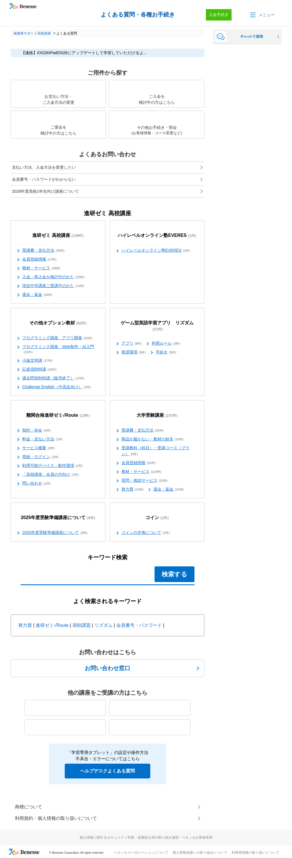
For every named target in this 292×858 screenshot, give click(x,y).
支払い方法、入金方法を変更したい (44, 167)
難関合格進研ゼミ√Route (58, 415)
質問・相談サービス (144, 480)
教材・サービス (41, 268)
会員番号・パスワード (139, 625)
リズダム (103, 625)
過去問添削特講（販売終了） (53, 378)
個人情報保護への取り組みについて (200, 853)
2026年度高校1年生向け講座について (45, 191)
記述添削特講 (39, 369)
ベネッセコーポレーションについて (140, 853)
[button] (262, 15)
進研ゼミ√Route (52, 625)
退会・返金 (37, 294)
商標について (28, 806)
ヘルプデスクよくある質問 (107, 770)
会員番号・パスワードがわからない (44, 179)
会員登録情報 (39, 259)
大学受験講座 (157, 415)
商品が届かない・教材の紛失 (152, 439)
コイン (157, 518)
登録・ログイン (40, 457)
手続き (166, 352)
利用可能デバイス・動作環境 (52, 465)
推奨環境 (133, 352)
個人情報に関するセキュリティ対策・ (146, 837)
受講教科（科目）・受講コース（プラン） (155, 451)
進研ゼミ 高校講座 (58, 235)
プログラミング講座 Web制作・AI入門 (58, 349)
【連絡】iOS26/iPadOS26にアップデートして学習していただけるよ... (84, 52)
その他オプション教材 (58, 323)
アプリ (131, 343)
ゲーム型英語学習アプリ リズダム (157, 326)
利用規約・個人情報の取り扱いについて (56, 818)
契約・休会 (36, 430)
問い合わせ (36, 483)
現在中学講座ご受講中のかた (53, 285)
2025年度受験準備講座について (58, 518)
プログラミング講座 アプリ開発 (57, 338)
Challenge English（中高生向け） (56, 387)
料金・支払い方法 (42, 439)
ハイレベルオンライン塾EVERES (157, 235)
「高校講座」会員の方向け (50, 474)
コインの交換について (145, 532)
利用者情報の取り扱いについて (255, 853)
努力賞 (132, 489)
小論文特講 (37, 360)
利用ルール (166, 343)
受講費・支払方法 (43, 250)
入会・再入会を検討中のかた (53, 277)
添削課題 (81, 625)
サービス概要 (38, 448)
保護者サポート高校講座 (32, 33)
